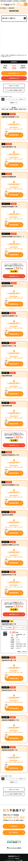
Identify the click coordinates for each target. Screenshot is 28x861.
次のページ (22, 99)
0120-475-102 (15, 817)
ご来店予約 (14, 832)
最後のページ (14, 102)
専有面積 (20, 109)
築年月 (24, 109)
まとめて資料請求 (8, 627)
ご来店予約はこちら (14, 78)
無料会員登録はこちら (14, 73)
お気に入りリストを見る (14, 85)
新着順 (3, 109)
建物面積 (16, 109)
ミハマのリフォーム (10, 860)
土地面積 (11, 109)
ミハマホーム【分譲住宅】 (14, 858)
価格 (7, 109)
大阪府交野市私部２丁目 (8, 624)
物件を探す (14, 826)
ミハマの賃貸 (19, 860)
